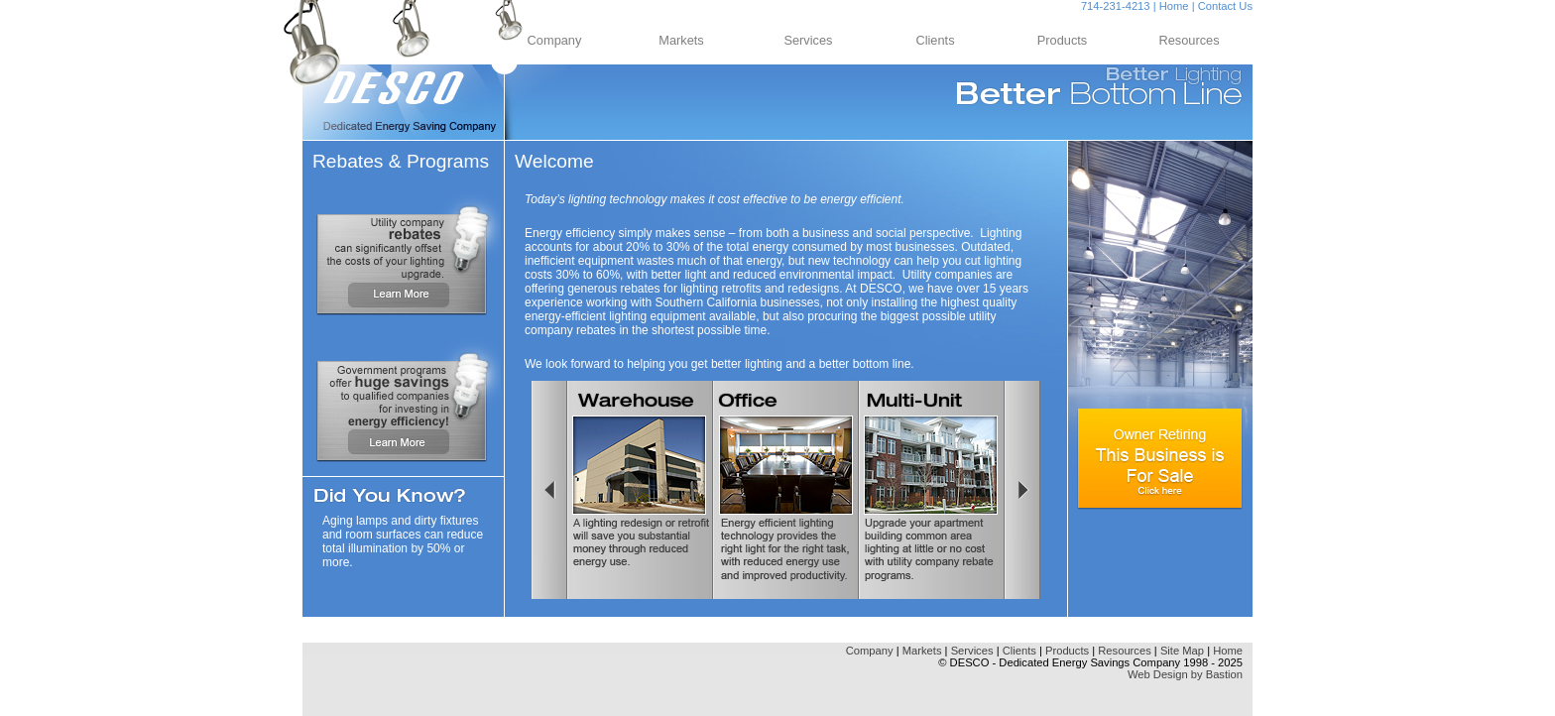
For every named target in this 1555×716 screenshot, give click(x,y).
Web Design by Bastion (1185, 674)
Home (1174, 6)
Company (555, 40)
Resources (1188, 40)
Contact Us (1225, 6)
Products (1062, 40)
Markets (681, 40)
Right (1024, 490)
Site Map (1182, 650)
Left (547, 490)
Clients (934, 40)
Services (807, 40)
